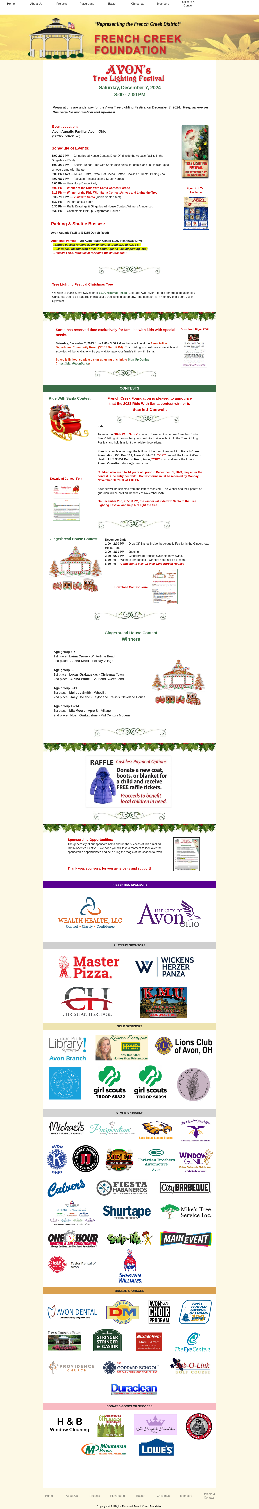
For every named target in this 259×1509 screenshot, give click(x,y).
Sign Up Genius (138, 359)
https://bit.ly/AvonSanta (73, 363)
